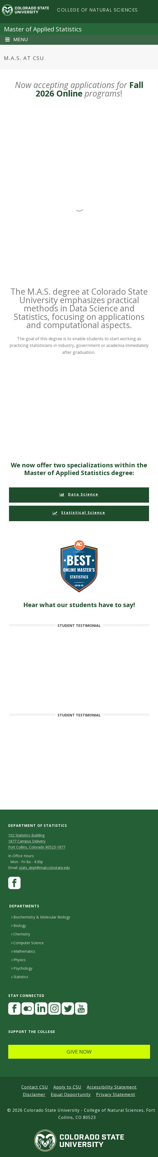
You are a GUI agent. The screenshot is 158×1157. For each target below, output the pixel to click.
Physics (18, 959)
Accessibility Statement (112, 1087)
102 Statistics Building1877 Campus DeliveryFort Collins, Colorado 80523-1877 (36, 841)
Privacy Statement (115, 1094)
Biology (18, 925)
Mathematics (23, 951)
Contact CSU (34, 1087)
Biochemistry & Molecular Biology (40, 917)
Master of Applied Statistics (43, 29)
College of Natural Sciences (97, 10)
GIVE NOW (79, 1051)
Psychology (21, 968)
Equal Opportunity (71, 1094)
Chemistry (20, 934)
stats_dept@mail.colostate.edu (44, 867)
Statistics (19, 976)
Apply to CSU (67, 1087)
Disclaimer (34, 1094)
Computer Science (27, 942)
